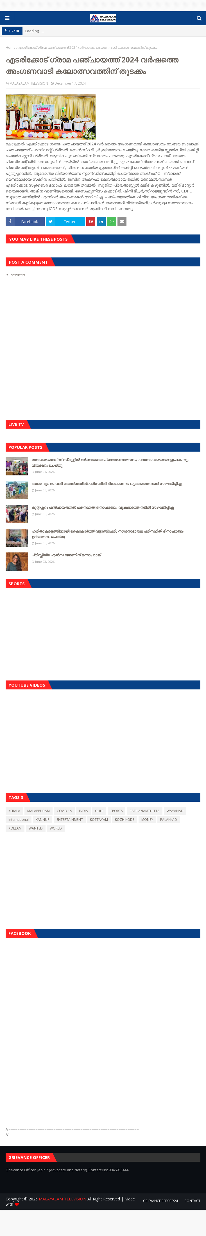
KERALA (14, 810)
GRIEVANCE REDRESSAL (161, 1200)
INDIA (83, 810)
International (18, 819)
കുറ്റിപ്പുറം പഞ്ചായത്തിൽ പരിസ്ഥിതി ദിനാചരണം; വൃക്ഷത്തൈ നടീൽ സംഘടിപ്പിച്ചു (102, 507)
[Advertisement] (103, 633)
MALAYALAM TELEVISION (29, 83)
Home (10, 47)
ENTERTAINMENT (69, 819)
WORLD (56, 828)
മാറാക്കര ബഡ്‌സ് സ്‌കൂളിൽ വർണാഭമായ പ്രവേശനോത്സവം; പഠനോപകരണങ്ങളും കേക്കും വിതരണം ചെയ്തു (110, 462)
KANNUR (42, 819)
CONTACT (192, 1200)
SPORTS (116, 810)
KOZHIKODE (124, 819)
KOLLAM (15, 828)
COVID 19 (64, 810)
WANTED (36, 828)
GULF (99, 810)
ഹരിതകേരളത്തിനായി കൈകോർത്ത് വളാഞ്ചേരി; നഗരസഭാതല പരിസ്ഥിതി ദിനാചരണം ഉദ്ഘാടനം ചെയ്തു (107, 534)
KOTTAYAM (99, 819)
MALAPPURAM (38, 810)
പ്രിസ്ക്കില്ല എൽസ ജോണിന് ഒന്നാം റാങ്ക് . (67, 554)
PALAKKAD (168, 819)
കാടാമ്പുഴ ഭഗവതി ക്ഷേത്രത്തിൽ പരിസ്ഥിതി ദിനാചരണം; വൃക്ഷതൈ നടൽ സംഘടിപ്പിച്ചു (106, 483)
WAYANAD (175, 810)
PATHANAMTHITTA (145, 810)
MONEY (147, 819)
